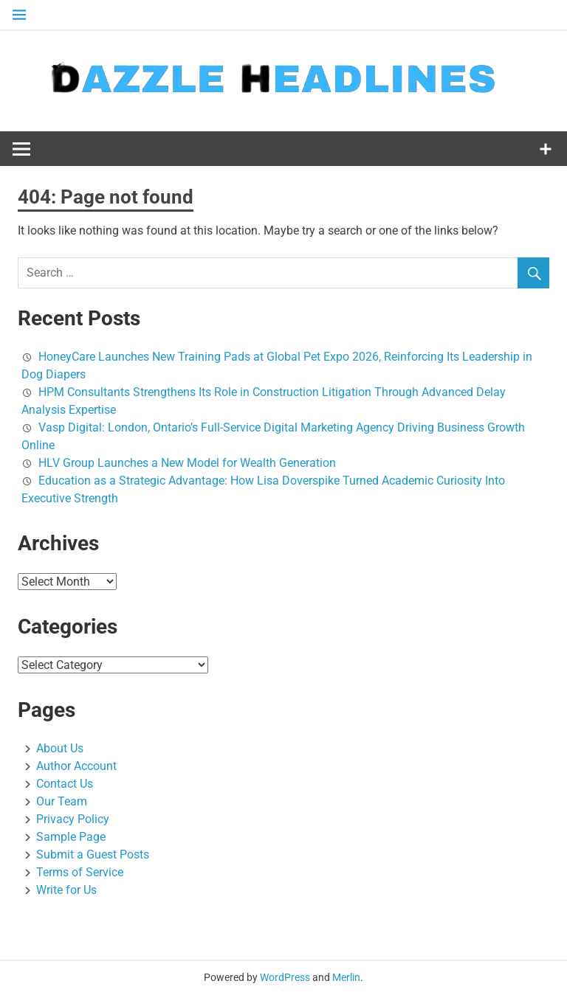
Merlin (346, 977)
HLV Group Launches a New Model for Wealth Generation (187, 463)
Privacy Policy (72, 819)
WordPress (285, 977)
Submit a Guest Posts (92, 854)
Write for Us (66, 890)
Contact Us (64, 784)
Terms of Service (79, 872)
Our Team (61, 801)
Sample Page (71, 837)
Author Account (76, 766)
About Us (59, 748)
